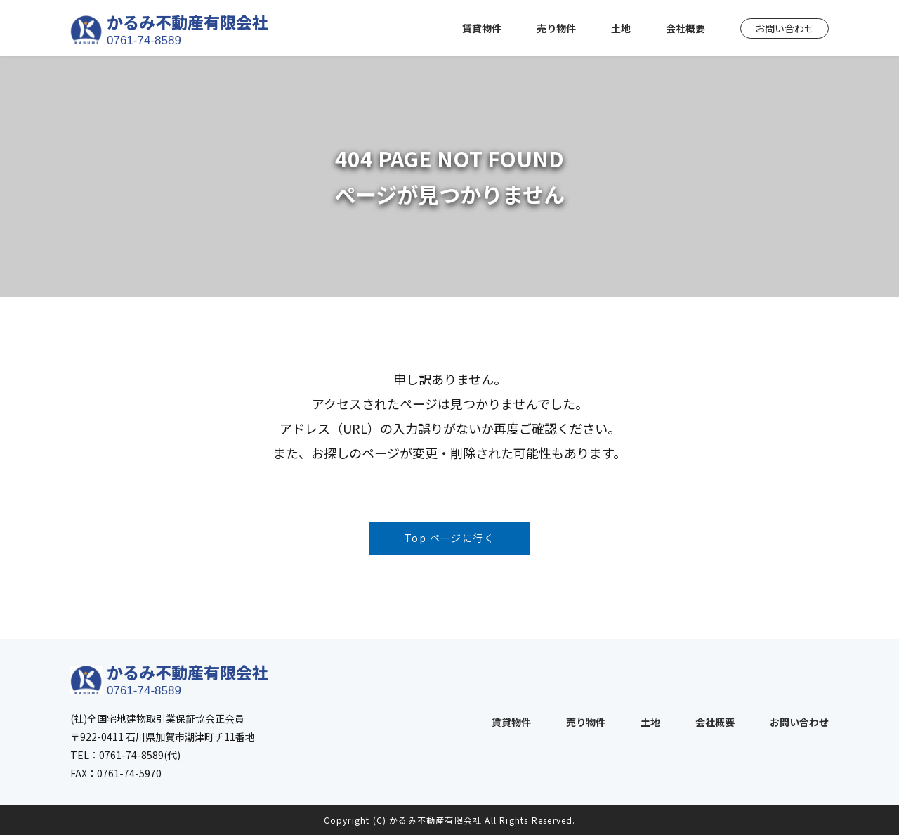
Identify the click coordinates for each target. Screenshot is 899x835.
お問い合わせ (784, 28)
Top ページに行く (449, 538)
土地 (621, 28)
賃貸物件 (481, 28)
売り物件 (556, 28)
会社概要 (685, 28)
